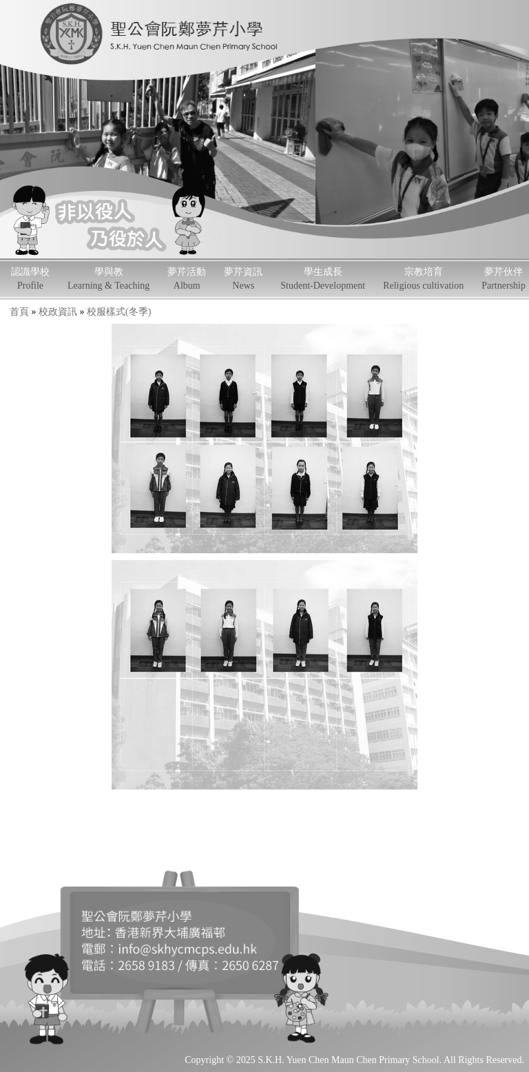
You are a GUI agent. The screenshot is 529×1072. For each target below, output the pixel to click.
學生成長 (322, 279)
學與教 (108, 279)
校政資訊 (58, 312)
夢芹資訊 (243, 279)
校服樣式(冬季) (119, 312)
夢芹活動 (186, 279)
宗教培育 (423, 279)
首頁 (19, 312)
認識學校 (30, 279)
